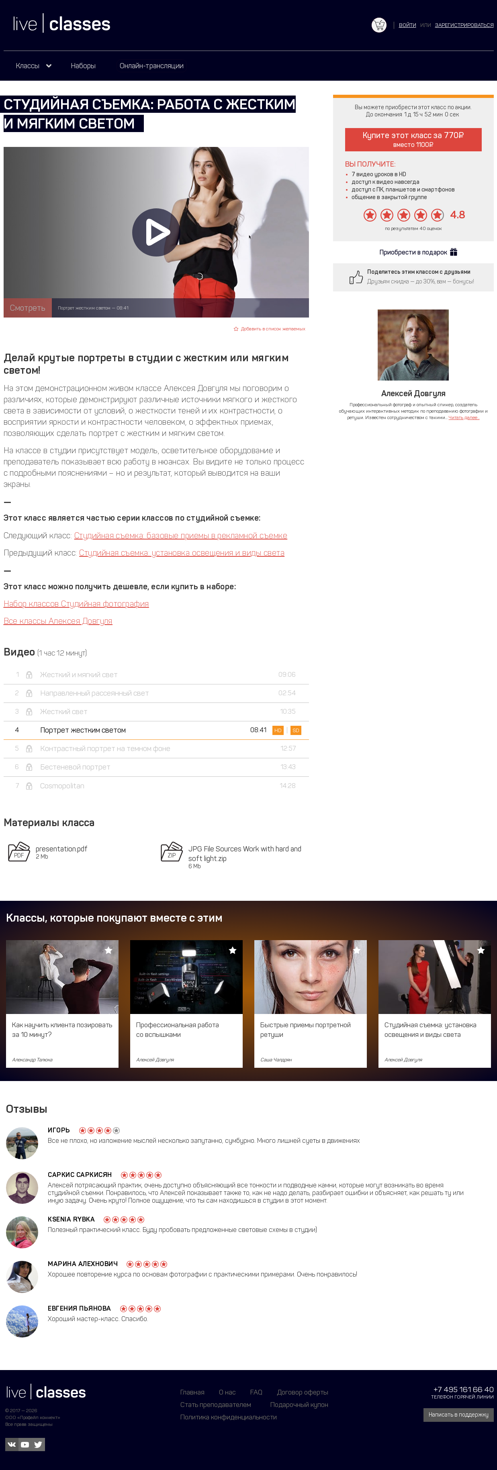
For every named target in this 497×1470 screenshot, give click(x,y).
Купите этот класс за (413, 139)
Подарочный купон (299, 1405)
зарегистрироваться (464, 25)
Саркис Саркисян (80, 1175)
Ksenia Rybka (71, 1219)
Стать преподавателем (215, 1405)
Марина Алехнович (83, 1264)
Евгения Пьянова (79, 1308)
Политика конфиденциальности (228, 1417)
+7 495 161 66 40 (464, 1389)
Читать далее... (464, 417)
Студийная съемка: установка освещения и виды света (181, 553)
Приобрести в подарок (413, 252)
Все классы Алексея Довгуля (58, 621)
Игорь (59, 1130)
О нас (227, 1392)
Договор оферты (302, 1392)
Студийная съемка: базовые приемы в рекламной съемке (180, 535)
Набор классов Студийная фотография (76, 604)
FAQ (256, 1392)
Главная (192, 1392)
